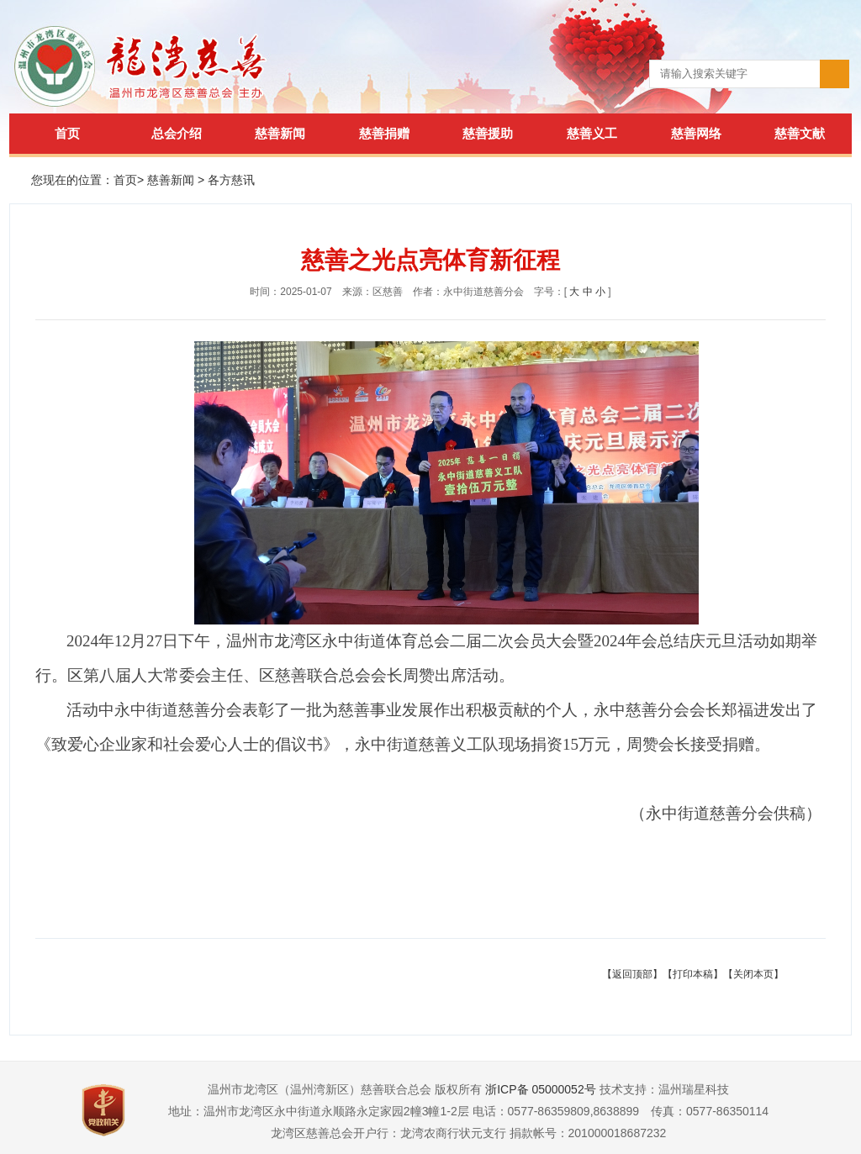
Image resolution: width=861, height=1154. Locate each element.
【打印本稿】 (693, 974)
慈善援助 (487, 133)
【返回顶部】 (632, 974)
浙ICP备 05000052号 (540, 1089)
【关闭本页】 (753, 974)
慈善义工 (592, 133)
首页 (67, 133)
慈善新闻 (280, 133)
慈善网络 (696, 133)
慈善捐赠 (384, 133)
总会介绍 (176, 133)
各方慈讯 (231, 180)
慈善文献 (799, 133)
